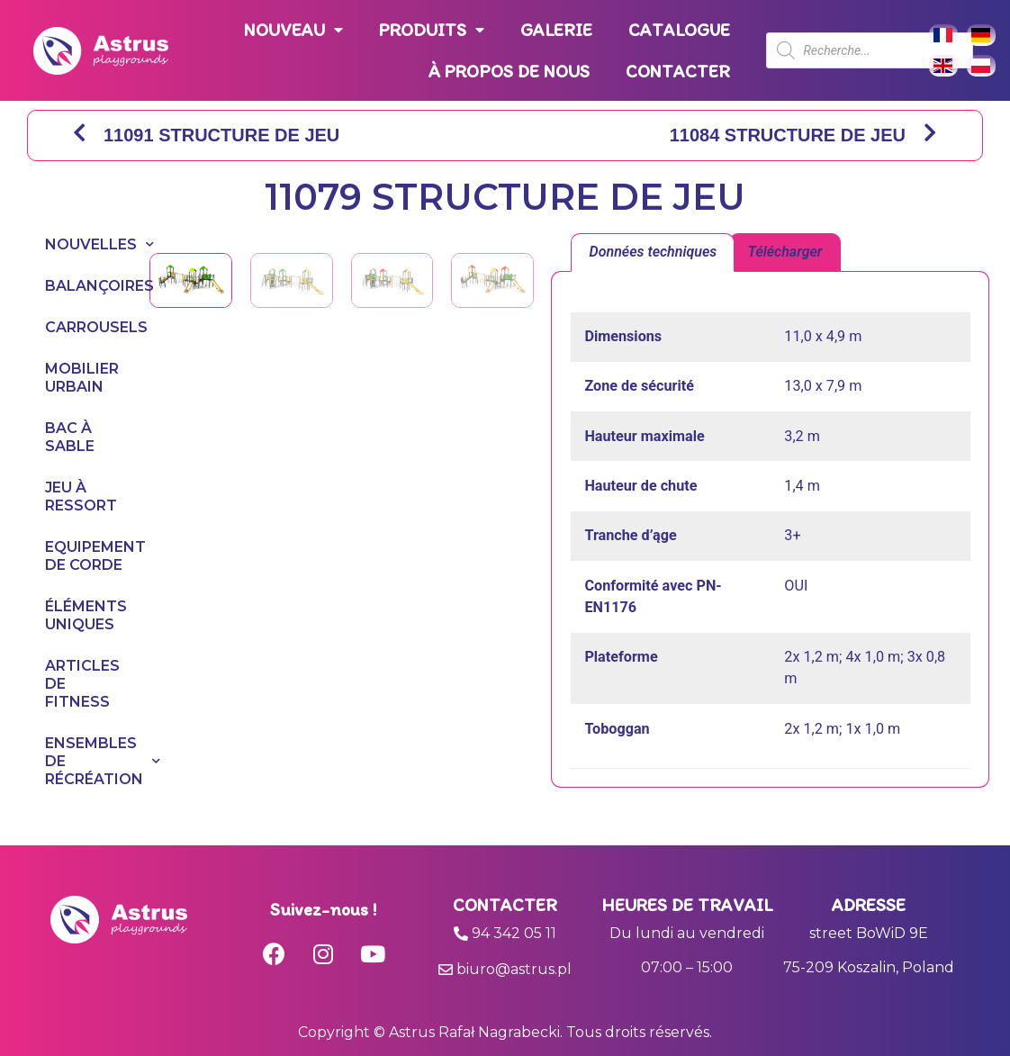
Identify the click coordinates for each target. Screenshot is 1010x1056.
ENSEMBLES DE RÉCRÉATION (79, 761)
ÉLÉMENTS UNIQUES (79, 615)
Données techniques (653, 251)
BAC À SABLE (70, 437)
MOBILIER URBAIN (79, 377)
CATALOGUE (679, 30)
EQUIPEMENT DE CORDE (79, 555)
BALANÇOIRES (79, 285)
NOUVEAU (293, 30)
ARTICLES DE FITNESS (79, 683)
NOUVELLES (79, 244)
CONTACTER (678, 71)
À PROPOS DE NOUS (509, 71)
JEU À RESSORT (79, 496)
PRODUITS (431, 30)
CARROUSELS (79, 327)
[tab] (653, 253)
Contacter (505, 905)
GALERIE (556, 30)
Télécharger (785, 251)
